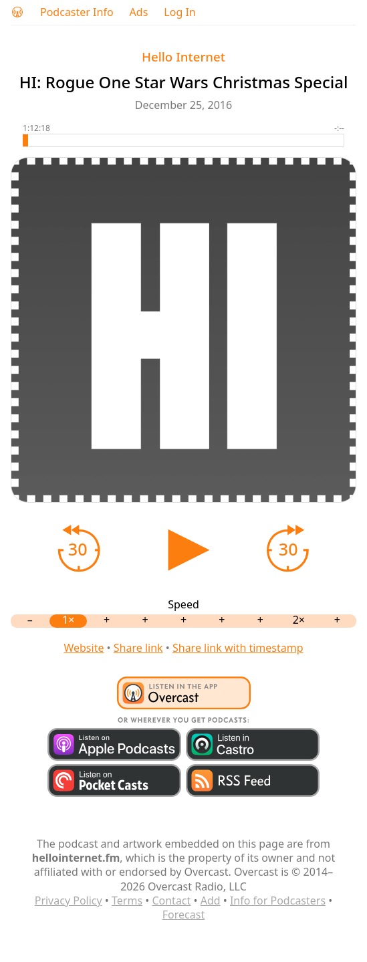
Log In (179, 12)
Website (84, 647)
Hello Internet (183, 56)
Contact (171, 900)
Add (211, 900)
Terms (127, 900)
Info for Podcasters (278, 900)
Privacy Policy (68, 900)
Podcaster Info (77, 12)
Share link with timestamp (237, 647)
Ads (139, 12)
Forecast (183, 914)
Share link (138, 647)
